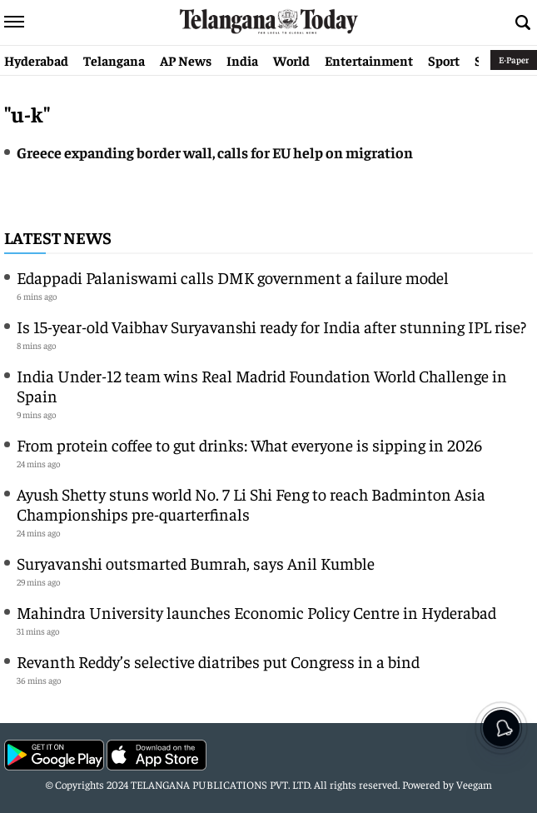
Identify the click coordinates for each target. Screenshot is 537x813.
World (291, 60)
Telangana (114, 60)
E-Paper (514, 59)
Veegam (474, 784)
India (242, 60)
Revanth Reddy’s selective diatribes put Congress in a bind (218, 661)
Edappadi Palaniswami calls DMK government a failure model (233, 277)
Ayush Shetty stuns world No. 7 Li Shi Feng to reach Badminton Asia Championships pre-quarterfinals (251, 503)
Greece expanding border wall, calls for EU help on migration (215, 152)
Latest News (58, 237)
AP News (185, 60)
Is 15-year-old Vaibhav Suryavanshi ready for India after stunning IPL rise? (271, 326)
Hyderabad (36, 60)
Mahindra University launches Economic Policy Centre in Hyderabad (256, 611)
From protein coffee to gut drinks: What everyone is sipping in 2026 (249, 444)
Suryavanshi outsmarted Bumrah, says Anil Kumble (196, 562)
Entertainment (369, 60)
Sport (444, 60)
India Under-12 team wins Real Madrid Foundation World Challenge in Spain (262, 385)
